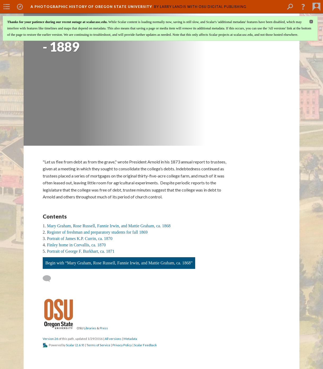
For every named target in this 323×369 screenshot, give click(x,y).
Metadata (130, 339)
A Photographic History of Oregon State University (91, 7)
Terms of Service (98, 345)
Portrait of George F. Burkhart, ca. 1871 (81, 251)
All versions (113, 339)
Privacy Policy (122, 345)
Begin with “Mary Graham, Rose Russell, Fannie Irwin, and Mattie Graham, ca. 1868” (119, 263)
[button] (303, 6)
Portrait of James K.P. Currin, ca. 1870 (79, 238)
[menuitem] (6, 6)
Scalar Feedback (145, 345)
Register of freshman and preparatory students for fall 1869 (97, 232)
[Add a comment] (49, 278)
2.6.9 (79, 345)
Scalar (70, 345)
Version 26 (50, 339)
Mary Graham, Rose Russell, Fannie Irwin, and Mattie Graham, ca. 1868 (109, 226)
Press (104, 328)
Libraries (90, 328)
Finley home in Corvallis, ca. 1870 (76, 245)
